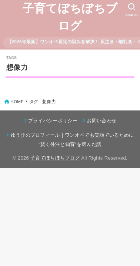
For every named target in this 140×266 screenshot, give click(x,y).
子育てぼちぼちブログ (70, 17)
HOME (17, 101)
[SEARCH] (131, 9)
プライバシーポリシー (52, 120)
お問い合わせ (101, 120)
